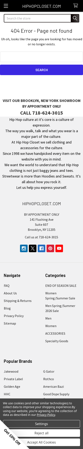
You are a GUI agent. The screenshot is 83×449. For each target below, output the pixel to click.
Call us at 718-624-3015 (41, 237)
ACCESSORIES (55, 333)
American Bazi (53, 386)
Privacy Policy (14, 316)
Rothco (48, 379)
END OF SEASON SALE (60, 285)
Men (48, 318)
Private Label (13, 379)
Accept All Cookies (41, 442)
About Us (10, 293)
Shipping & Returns (18, 301)
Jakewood (11, 371)
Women (50, 326)
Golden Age (12, 386)
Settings (41, 424)
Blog (7, 308)
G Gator (48, 371)
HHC (7, 394)
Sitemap (10, 323)
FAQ (6, 285)
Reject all (42, 433)
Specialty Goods (56, 341)
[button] (14, 434)
